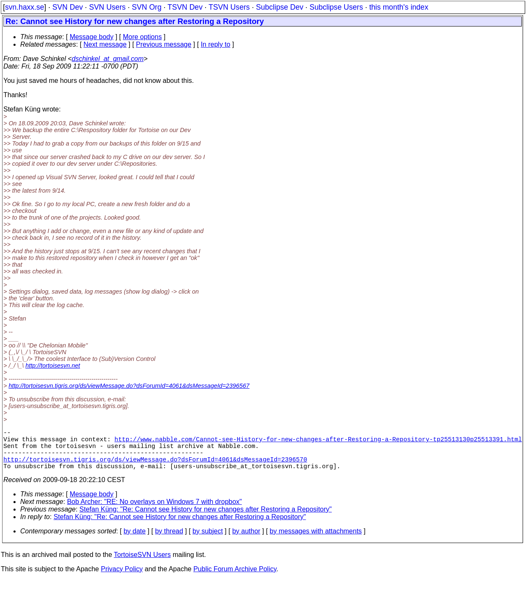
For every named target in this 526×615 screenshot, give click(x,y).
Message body (91, 36)
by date (134, 541)
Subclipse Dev (279, 7)
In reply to (215, 44)
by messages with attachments (316, 541)
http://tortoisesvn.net (52, 365)
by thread (169, 541)
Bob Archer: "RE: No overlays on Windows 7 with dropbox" (154, 511)
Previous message (164, 44)
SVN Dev (67, 7)
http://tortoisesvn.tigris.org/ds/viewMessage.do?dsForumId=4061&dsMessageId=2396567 (128, 385)
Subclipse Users (336, 7)
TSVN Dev (185, 7)
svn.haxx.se (24, 7)
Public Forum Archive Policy (234, 579)
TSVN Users (229, 7)
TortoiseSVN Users (142, 564)
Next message (104, 44)
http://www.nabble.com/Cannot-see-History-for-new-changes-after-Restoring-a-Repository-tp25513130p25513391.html (318, 442)
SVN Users (107, 7)
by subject (207, 541)
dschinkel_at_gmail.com (108, 58)
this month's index (398, 7)
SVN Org (146, 7)
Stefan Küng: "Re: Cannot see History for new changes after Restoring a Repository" (206, 519)
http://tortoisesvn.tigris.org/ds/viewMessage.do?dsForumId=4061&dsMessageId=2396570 (155, 467)
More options (142, 36)
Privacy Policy (122, 579)
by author (246, 541)
